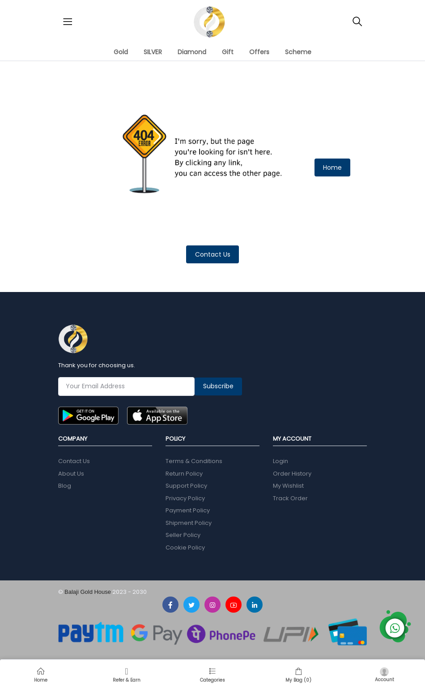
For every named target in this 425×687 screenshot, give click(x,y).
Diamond (192, 51)
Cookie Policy (185, 547)
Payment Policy (188, 510)
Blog (64, 485)
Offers (259, 51)
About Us (71, 473)
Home (332, 167)
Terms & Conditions (194, 461)
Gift (228, 51)
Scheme (298, 51)
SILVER (153, 51)
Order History (292, 473)
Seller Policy (183, 535)
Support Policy (186, 485)
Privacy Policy (185, 498)
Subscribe (218, 386)
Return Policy (184, 473)
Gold (121, 51)
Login (280, 461)
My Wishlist (288, 485)
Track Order (290, 498)
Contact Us (212, 254)
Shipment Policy (189, 523)
